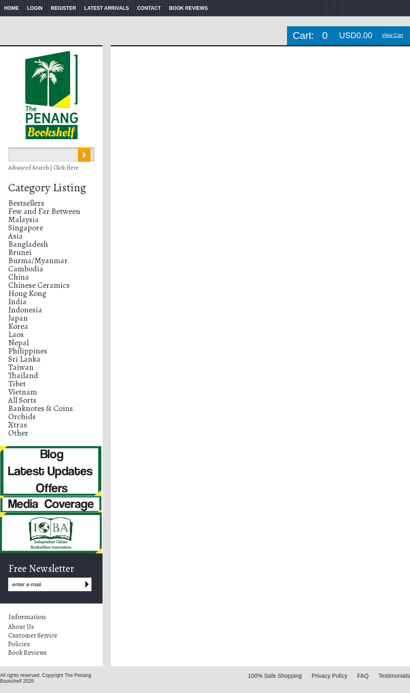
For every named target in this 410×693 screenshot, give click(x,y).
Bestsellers (26, 203)
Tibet (17, 383)
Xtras (17, 424)
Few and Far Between (44, 211)
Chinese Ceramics (39, 285)
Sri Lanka (24, 359)
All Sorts (22, 400)
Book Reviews (27, 652)
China (18, 276)
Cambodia (25, 268)
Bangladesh (28, 244)
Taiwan (21, 367)
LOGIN (35, 8)
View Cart (392, 35)
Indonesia (25, 309)
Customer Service (32, 635)
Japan (18, 318)
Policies (19, 644)
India (17, 301)
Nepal (18, 342)
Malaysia (23, 219)
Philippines (27, 350)
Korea (18, 326)
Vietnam (22, 391)
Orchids (22, 416)
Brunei (20, 252)
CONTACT (149, 8)
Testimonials (394, 675)
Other (18, 432)
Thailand (23, 375)
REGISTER (63, 8)
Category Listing (47, 187)
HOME (11, 8)
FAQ (363, 675)
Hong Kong (27, 293)
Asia (15, 235)
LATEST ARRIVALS (106, 8)
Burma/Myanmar (38, 260)
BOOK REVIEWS (188, 8)
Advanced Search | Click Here (43, 168)
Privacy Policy (329, 675)
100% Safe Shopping (275, 675)
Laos (16, 334)
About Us (21, 626)
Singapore (25, 227)
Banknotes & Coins (40, 408)
